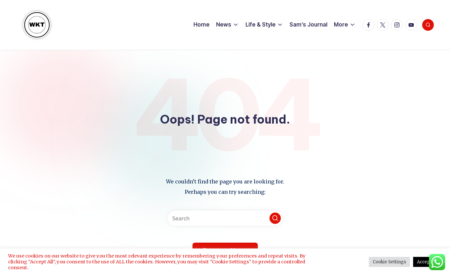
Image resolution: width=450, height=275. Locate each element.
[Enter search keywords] (225, 218)
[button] (275, 218)
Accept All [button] (427, 262)
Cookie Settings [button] (389, 262)
